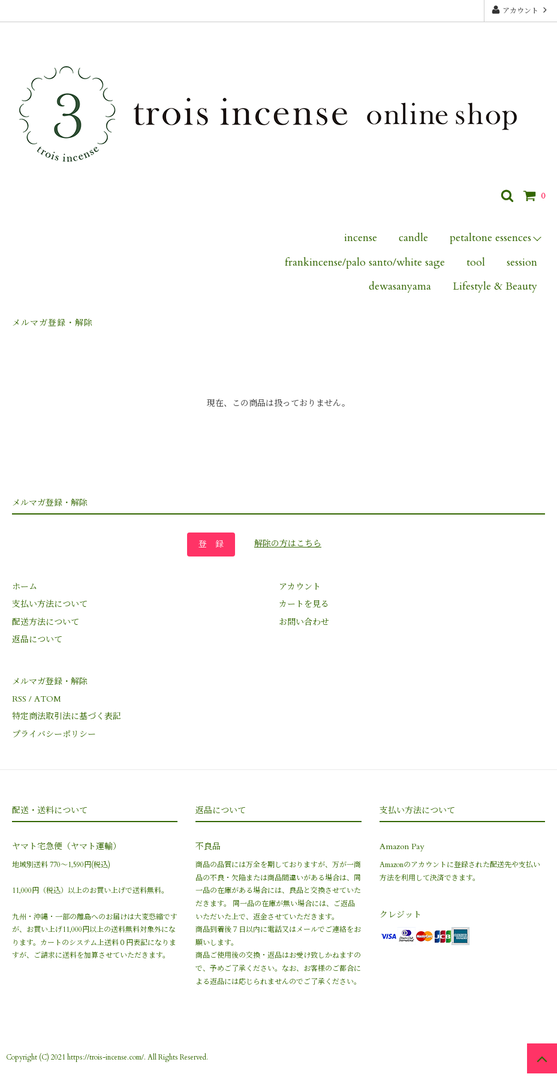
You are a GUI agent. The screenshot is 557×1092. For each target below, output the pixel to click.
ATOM (47, 699)
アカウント (520, 10)
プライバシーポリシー (54, 734)
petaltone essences (490, 237)
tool (475, 262)
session (522, 262)
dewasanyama (400, 286)
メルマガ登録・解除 (52, 323)
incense (360, 237)
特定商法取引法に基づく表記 (66, 716)
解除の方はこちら (287, 543)
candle (413, 237)
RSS (19, 699)
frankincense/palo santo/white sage (365, 262)
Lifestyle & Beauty (495, 286)
